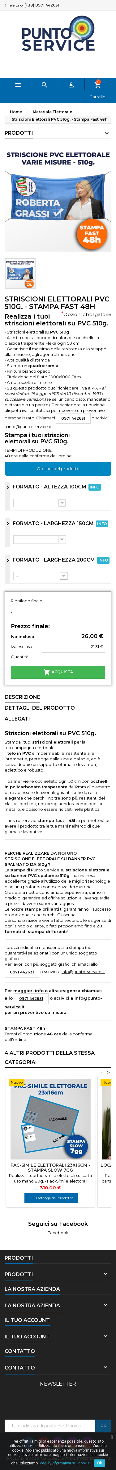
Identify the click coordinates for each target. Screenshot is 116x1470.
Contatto (20, 1351)
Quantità (19, 656)
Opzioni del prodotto (58, 468)
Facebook (58, 1232)
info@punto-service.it (29, 426)
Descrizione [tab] (22, 697)
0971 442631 (73, 418)
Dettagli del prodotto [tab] (40, 708)
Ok (99, 1463)
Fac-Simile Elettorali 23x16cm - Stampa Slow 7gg (50, 1167)
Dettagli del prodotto (54, 1198)
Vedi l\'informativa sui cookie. (65, 1463)
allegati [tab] (17, 719)
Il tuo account (27, 1320)
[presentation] (52, 1404)
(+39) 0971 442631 (41, 5)
